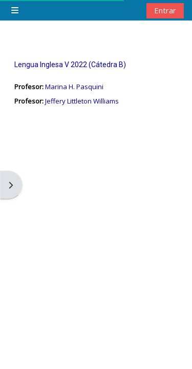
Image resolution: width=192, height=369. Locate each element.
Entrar (165, 10)
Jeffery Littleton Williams (82, 101)
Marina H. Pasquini (74, 86)
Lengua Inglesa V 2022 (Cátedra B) (70, 64)
